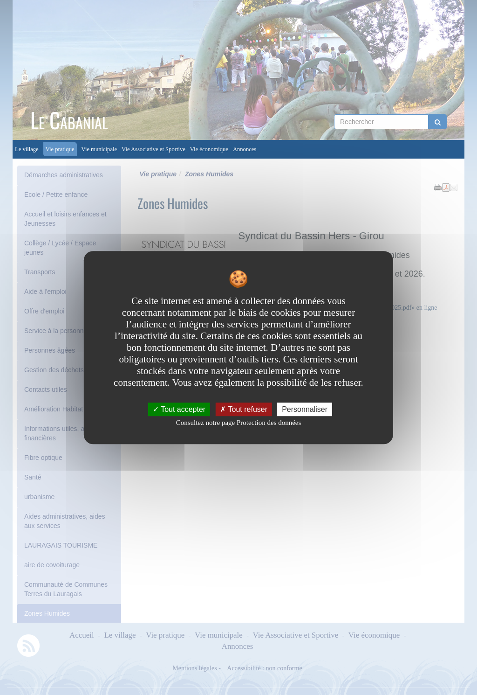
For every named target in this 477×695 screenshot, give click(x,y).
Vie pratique (60, 149)
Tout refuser (243, 409)
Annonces (244, 149)
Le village (27, 149)
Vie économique (209, 149)
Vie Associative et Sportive (153, 149)
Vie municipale (99, 149)
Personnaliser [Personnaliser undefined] (304, 409)
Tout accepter (179, 409)
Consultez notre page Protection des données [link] (238, 422)
